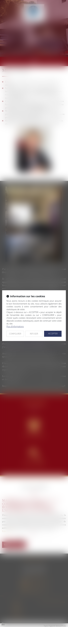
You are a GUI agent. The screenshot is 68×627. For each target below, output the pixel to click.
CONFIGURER (15, 333)
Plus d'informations (15, 326)
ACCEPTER (53, 333)
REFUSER (34, 333)
